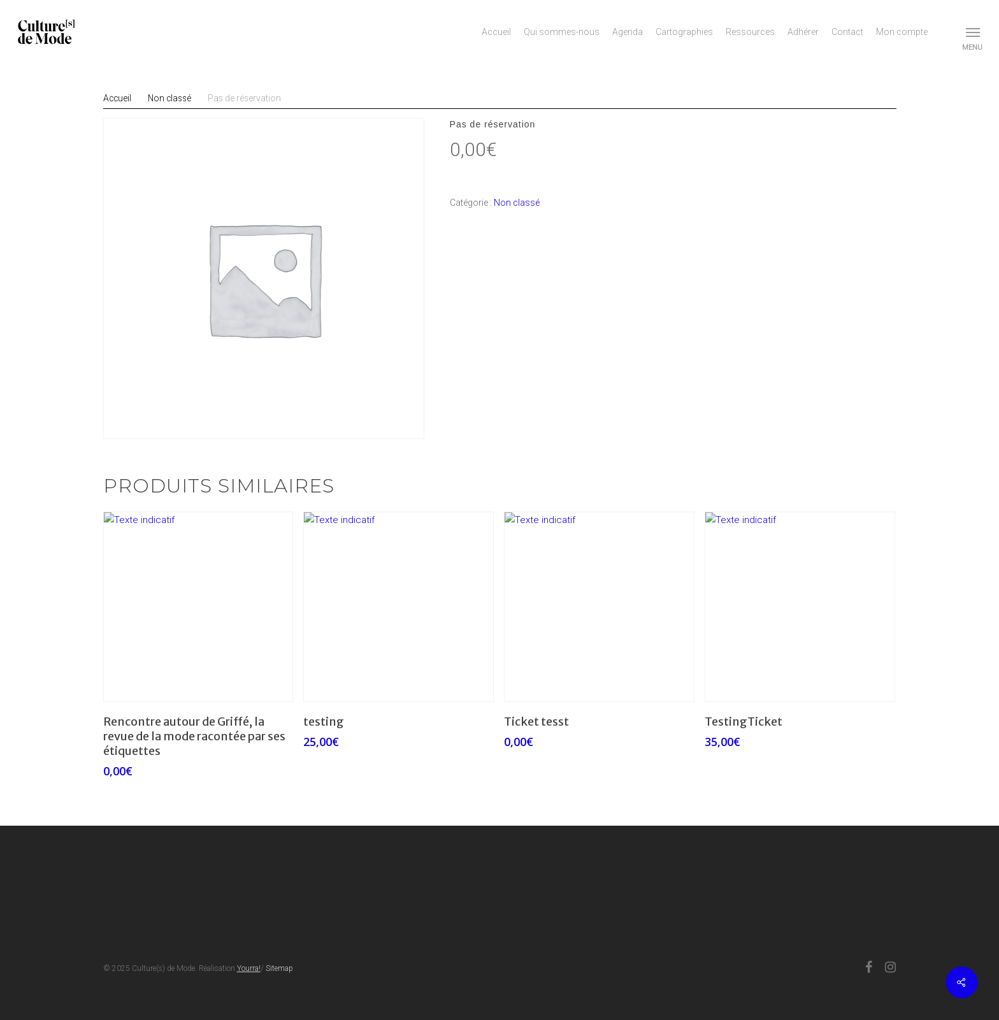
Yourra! (249, 968)
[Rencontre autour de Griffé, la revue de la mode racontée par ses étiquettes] (198, 607)
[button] (973, 32)
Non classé (517, 203)
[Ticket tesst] (599, 607)
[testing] (398, 607)
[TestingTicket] (800, 607)
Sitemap (279, 968)
